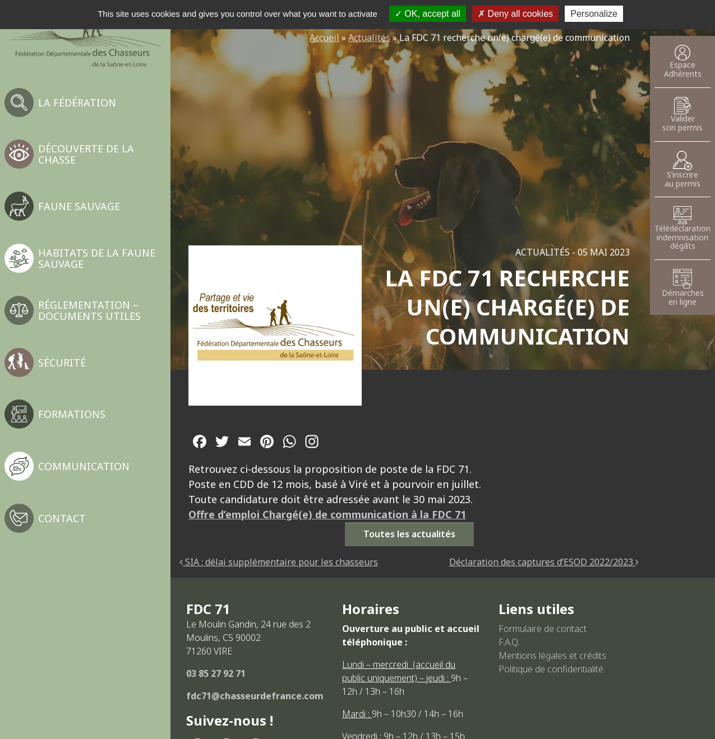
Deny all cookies (515, 13)
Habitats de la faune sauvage (96, 258)
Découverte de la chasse (86, 154)
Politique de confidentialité (551, 669)
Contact (62, 518)
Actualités (369, 37)
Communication (84, 466)
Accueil (324, 37)
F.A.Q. (509, 642)
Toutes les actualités (409, 534)
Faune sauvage (79, 206)
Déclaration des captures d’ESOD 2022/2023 (544, 562)
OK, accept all (427, 13)
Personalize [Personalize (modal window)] (593, 13)
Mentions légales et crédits (552, 655)
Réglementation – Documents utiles (89, 310)
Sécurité (62, 362)
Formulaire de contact (543, 628)
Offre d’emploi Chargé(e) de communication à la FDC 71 (327, 514)
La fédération (77, 102)
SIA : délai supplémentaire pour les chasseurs (278, 562)
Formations (71, 414)
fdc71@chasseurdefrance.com (255, 696)
